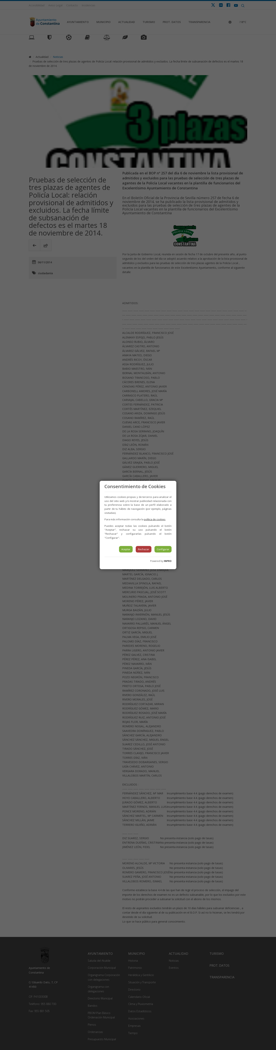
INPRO (168, 561)
